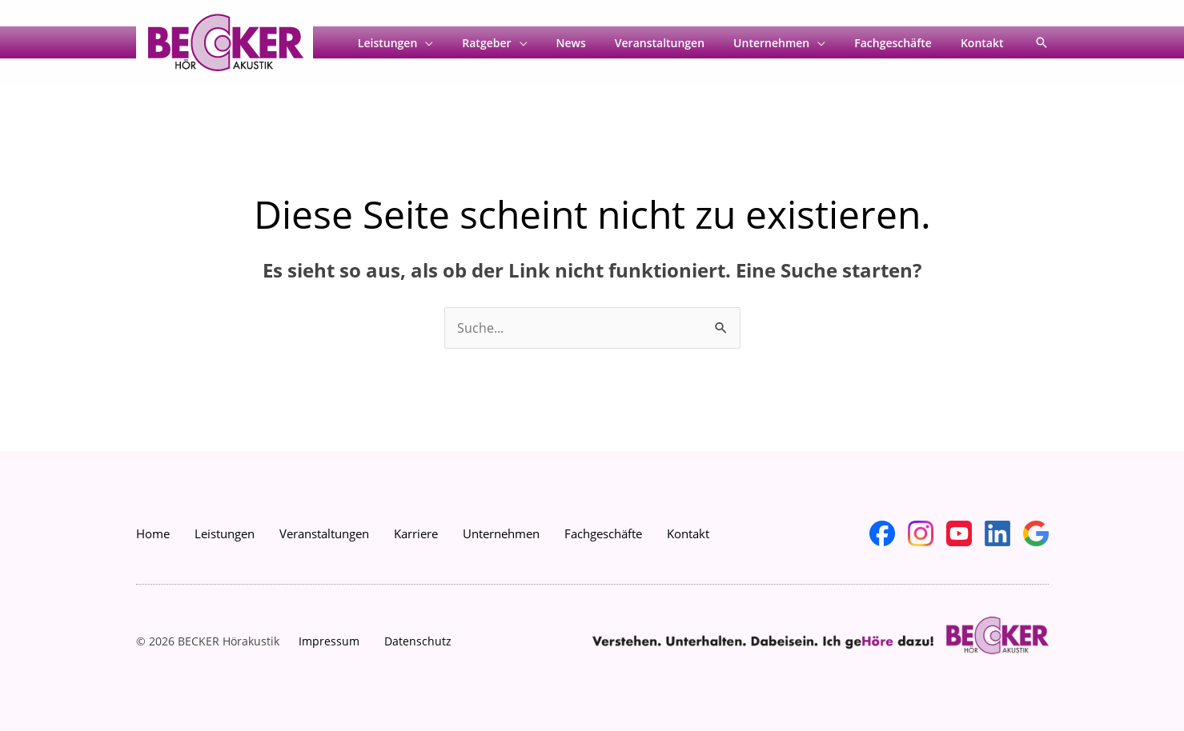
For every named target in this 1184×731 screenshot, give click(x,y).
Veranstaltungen (682, 43)
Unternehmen (787, 43)
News (600, 43)
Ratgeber (521, 43)
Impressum (329, 641)
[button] (1041, 42)
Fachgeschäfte (902, 43)
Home (153, 533)
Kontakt (985, 43)
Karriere (416, 533)
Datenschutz (418, 641)
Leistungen (429, 43)
